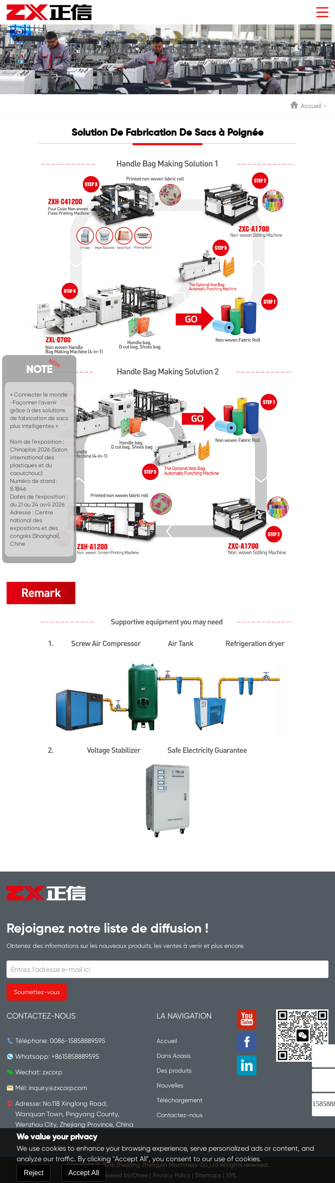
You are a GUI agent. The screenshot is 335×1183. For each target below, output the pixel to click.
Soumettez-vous (37, 991)
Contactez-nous (179, 1114)
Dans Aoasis (174, 1055)
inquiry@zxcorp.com (58, 1088)
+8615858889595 (75, 1056)
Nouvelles (170, 1085)
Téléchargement (179, 1100)
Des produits (174, 1070)
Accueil (311, 106)
